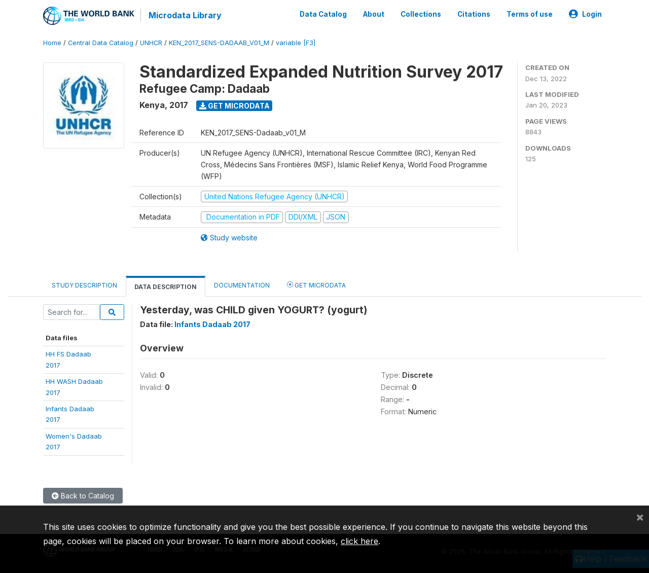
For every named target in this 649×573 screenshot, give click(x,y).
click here (359, 541)
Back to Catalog (83, 495)
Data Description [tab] (165, 287)
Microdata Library (185, 15)
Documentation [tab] (242, 285)
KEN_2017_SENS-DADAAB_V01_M (219, 43)
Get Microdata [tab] (316, 284)
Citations (473, 14)
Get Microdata (234, 105)
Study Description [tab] (84, 285)
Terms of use (530, 14)
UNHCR (151, 43)
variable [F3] (295, 43)
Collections (421, 14)
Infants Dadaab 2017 (212, 324)
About (373, 14)
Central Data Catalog (100, 43)
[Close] (640, 517)
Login (585, 14)
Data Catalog (323, 14)
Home (52, 43)
